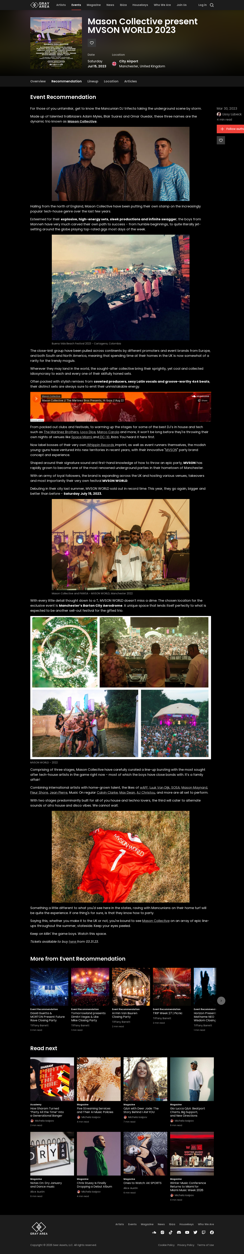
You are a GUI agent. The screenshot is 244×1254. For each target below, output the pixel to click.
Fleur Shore (39, 792)
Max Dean (127, 792)
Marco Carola (108, 432)
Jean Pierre (58, 792)
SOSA (175, 787)
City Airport (128, 61)
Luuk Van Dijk (160, 787)
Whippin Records (100, 445)
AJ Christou (146, 792)
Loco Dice (88, 432)
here (73, 941)
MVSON (171, 450)
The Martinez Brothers (61, 432)
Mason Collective (156, 921)
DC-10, (105, 437)
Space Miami (82, 437)
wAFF (144, 787)
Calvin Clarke (107, 792)
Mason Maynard (194, 787)
